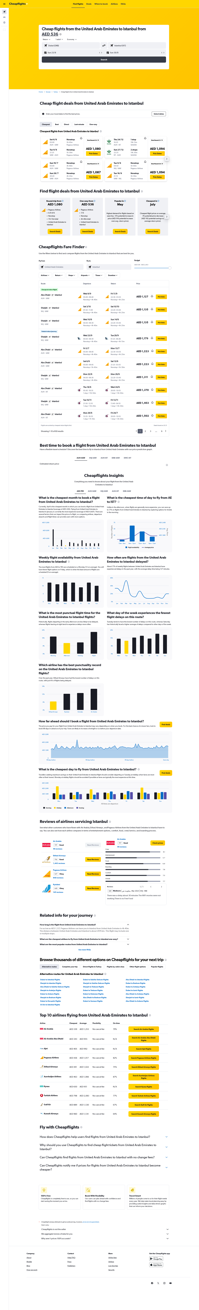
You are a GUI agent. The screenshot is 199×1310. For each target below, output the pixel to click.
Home (41, 92)
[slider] (169, 267)
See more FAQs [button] (84, 950)
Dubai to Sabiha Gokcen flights (96, 980)
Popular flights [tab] (157, 967)
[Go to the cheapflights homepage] (18, 4)
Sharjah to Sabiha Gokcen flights (96, 983)
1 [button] (140, 431)
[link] (55, 231)
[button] (4, 4)
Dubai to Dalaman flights (93, 994)
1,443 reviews (59, 863)
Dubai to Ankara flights (49, 994)
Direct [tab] (66, 124)
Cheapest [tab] (46, 124)
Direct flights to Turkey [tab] (92, 967)
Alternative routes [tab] (49, 967)
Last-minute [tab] (79, 124)
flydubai (56, 884)
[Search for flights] (4, 11)
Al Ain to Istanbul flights (50, 1005)
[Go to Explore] (4, 22)
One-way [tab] (93, 124)
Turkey (56, 92)
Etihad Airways (59, 856)
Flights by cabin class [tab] (115, 967)
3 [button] (150, 431)
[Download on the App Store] (156, 1267)
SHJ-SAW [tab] (93, 458)
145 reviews (58, 892)
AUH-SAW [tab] (81, 458)
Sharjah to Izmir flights (135, 997)
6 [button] (161, 431)
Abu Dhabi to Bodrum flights (94, 997)
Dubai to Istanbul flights (50, 980)
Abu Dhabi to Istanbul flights (137, 980)
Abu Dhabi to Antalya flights (137, 994)
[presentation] (60, 34)
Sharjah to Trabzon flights (93, 987)
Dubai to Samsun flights (93, 1001)
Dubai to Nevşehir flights (50, 1001)
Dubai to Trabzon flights (93, 990)
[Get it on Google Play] (156, 1261)
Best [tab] (57, 124)
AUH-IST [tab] (104, 458)
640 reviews (58, 878)
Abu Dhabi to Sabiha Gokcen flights (55, 987)
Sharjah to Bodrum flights (50, 997)
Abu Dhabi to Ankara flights (137, 1001)
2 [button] (145, 431)
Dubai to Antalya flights (135, 987)
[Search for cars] (4, 17)
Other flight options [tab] (138, 967)
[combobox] (47, 39)
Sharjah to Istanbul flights (50, 983)
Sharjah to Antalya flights (50, 990)
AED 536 (50, 34)
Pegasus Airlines (59, 870)
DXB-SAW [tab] (116, 458)
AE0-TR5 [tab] (80, 491)
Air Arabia (57, 841)
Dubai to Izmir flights (134, 990)
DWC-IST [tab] (127, 458)
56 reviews (57, 849)
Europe (48, 92)
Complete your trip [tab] (70, 967)
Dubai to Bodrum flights (135, 983)
